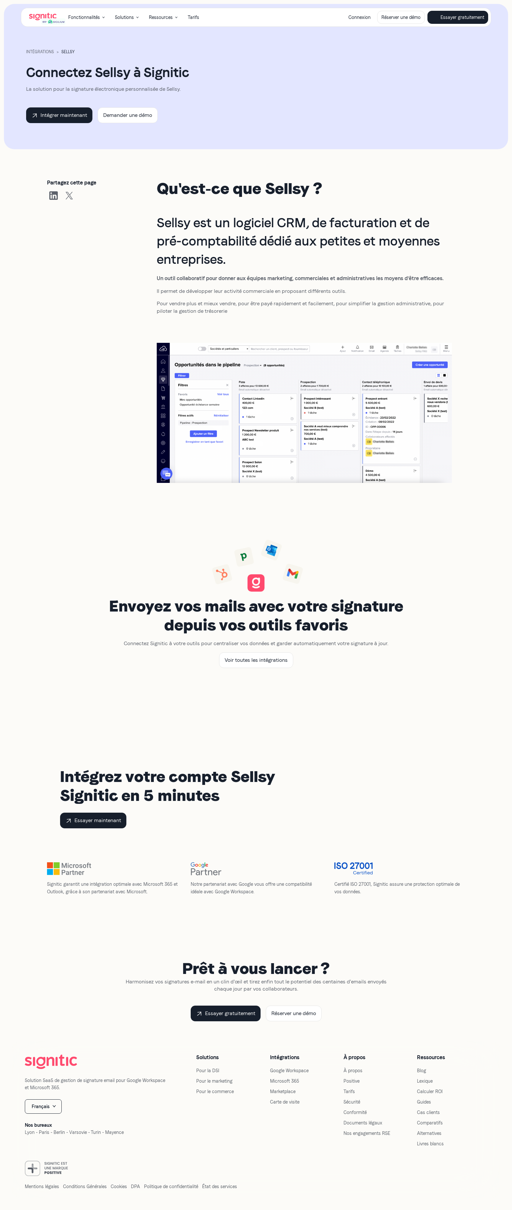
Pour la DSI (207, 1070)
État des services (219, 1186)
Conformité (355, 1112)
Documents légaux (363, 1122)
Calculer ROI (429, 1091)
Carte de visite (284, 1102)
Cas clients (428, 1112)
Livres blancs (430, 1143)
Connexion (359, 17)
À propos (353, 1070)
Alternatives (429, 1133)
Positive (352, 1081)
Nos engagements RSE (367, 1133)
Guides (424, 1102)
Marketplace (283, 1091)
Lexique (425, 1081)
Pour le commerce (215, 1091)
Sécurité (352, 1102)
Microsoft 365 (284, 1081)
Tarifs (193, 17)
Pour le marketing (214, 1081)
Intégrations (40, 52)
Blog (421, 1070)
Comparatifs (430, 1122)
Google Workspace (289, 1070)
